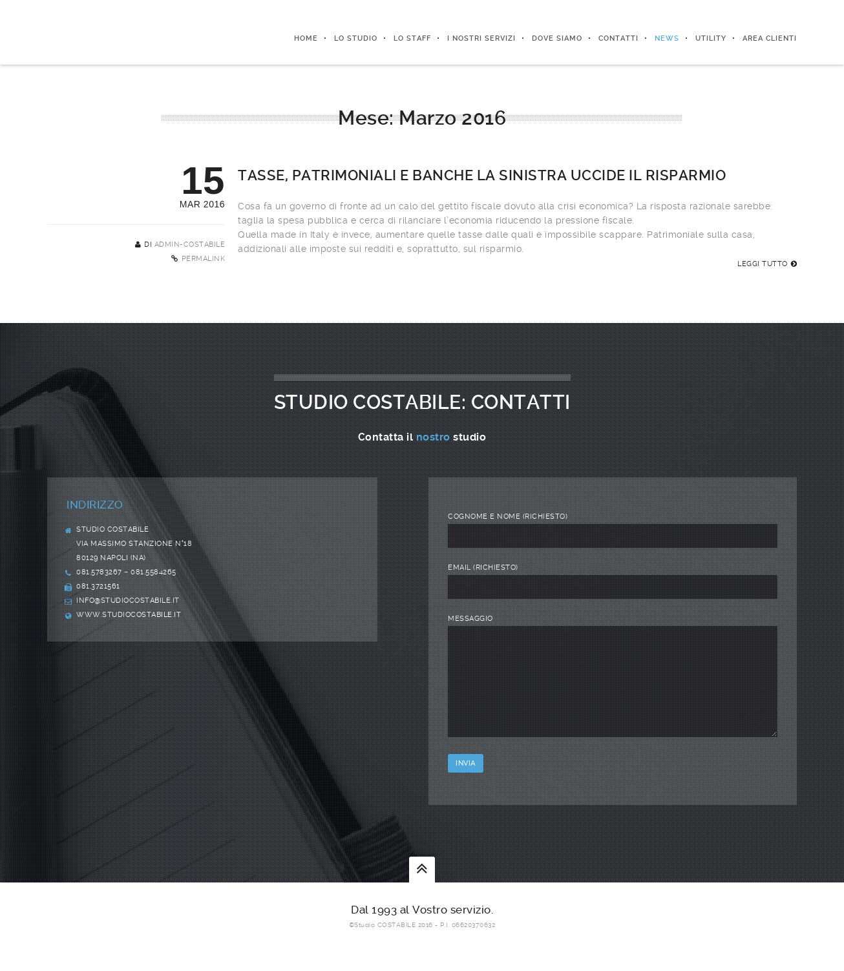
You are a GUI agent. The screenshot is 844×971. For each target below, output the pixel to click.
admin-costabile (190, 244)
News (667, 38)
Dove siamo (557, 38)
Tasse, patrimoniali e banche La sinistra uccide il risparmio (482, 175)
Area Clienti (770, 38)
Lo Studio (355, 38)
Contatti (618, 38)
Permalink (204, 259)
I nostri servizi (481, 38)
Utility (710, 38)
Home (306, 38)
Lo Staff (412, 38)
